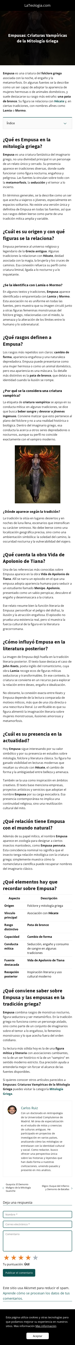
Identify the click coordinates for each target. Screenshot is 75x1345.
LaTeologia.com (37, 5)
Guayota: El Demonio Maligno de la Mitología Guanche (18, 1187)
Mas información (45, 1326)
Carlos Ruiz (29, 1108)
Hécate (59, 101)
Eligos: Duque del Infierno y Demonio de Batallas (55, 1187)
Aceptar (37, 1336)
